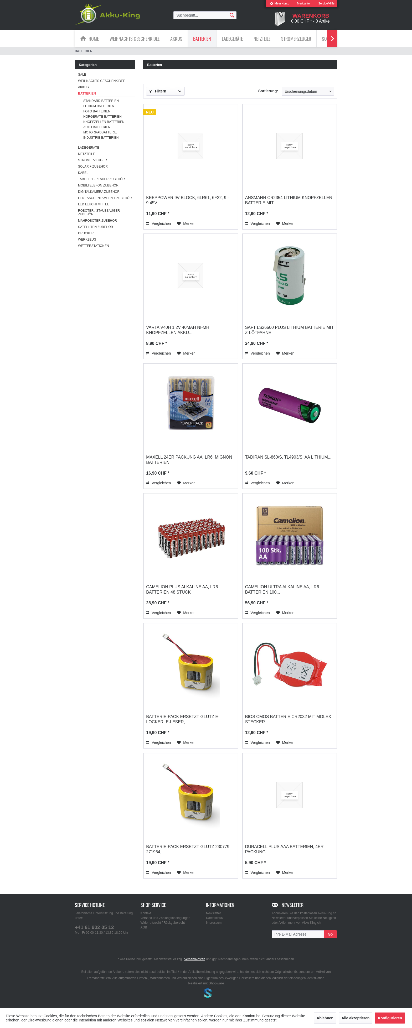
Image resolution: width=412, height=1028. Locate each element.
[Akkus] (176, 38)
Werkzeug (87, 239)
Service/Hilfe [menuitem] (326, 3)
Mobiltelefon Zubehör (98, 185)
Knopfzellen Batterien (103, 122)
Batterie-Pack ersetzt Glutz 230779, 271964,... (188, 849)
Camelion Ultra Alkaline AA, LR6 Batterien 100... (282, 589)
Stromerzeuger (92, 160)
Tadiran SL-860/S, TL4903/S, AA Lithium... (288, 457)
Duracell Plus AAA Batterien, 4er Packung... (284, 849)
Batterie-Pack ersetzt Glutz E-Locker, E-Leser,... (182, 719)
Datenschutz (215, 918)
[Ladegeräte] (232, 38)
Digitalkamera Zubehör (99, 192)
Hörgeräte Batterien (102, 116)
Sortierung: (268, 91)
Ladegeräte (88, 147)
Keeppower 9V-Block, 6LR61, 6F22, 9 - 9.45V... (187, 200)
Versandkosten (194, 959)
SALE (82, 74)
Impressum (214, 923)
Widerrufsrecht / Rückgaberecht (163, 923)
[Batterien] (202, 38)
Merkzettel (304, 3)
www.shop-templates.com (206, 994)
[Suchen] (232, 15)
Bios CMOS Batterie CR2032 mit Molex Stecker (288, 719)
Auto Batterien (96, 127)
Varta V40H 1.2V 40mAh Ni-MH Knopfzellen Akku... (177, 330)
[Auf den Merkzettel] (186, 223)
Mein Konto (279, 3)
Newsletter (213, 913)
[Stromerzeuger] (296, 38)
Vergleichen (158, 223)
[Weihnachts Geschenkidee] (134, 38)
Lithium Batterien (98, 106)
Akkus (83, 87)
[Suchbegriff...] (204, 15)
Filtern (157, 91)
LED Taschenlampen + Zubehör (105, 198)
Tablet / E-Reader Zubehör (101, 179)
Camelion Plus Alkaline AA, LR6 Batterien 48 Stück (182, 589)
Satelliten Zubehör (95, 227)
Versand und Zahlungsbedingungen (165, 918)
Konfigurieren (390, 1018)
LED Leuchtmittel (93, 204)
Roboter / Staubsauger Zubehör (99, 212)
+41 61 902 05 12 (94, 927)
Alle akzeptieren (356, 1018)
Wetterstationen (93, 246)
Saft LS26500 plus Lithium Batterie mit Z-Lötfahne (289, 330)
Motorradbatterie (100, 132)
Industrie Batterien (101, 137)
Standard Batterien (101, 101)
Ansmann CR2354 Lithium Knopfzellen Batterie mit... (288, 200)
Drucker (86, 233)
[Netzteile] (262, 38)
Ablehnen (325, 1018)
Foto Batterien (96, 111)
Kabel (83, 173)
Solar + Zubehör (93, 166)
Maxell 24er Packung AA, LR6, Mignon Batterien (189, 460)
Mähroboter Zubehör (97, 220)
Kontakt (146, 913)
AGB (144, 927)
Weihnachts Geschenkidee (101, 81)
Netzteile (86, 154)
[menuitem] (279, 3)
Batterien (87, 93)
